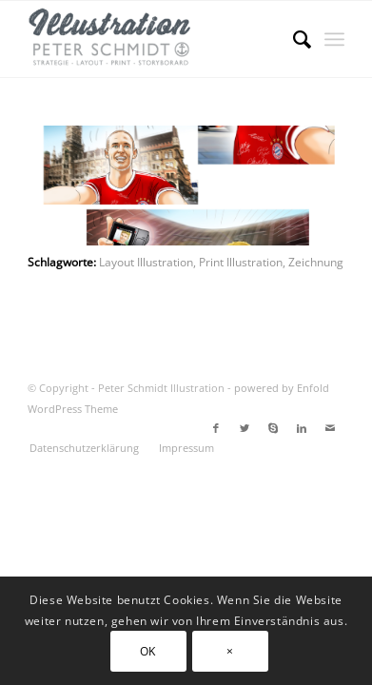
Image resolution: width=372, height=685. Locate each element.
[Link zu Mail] (330, 428)
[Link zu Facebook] (216, 428)
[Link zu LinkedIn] (301, 428)
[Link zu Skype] (273, 428)
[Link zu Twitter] (244, 428)
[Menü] (334, 39)
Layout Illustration (146, 261)
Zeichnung (315, 261)
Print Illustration (241, 261)
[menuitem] (292, 39)
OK (148, 651)
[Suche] (292, 39)
